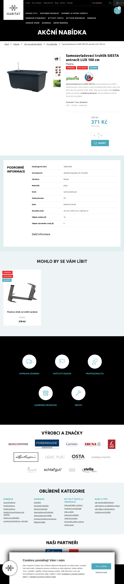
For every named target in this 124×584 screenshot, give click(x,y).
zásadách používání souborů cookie (43, 577)
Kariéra (62, 3)
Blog (56, 3)
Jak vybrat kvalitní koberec (104, 502)
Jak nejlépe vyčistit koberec (105, 509)
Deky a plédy (69, 511)
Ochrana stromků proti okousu (45, 518)
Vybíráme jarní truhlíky (103, 512)
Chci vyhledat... (91, 3)
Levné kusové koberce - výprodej (16, 521)
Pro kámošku (52, 44)
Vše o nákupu (36, 3)
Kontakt (70, 3)
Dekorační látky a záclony (73, 505)
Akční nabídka (60, 23)
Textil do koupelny (71, 518)
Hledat (104, 3)
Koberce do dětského (11, 518)
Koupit (103, 143)
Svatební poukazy (49, 13)
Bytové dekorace (75, 18)
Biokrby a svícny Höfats (75, 13)
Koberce (91, 18)
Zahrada (46, 23)
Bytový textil (56, 18)
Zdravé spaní (33, 23)
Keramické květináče (41, 505)
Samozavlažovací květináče (43, 512)
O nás (28, 3)
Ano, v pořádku (101, 566)
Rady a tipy (101, 499)
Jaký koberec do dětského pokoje (107, 505)
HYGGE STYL (32, 13)
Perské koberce (9, 505)
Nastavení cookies (101, 572)
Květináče (37, 502)
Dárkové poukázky (36, 18)
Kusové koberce (9, 502)
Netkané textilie (39, 522)
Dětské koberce (9, 509)
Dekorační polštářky (71, 515)
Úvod (6, 44)
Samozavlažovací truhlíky (43, 515)
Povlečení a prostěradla (72, 508)
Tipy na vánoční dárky (33, 44)
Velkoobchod (48, 3)
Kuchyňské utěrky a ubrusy (74, 521)
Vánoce (16, 44)
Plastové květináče (40, 509)
